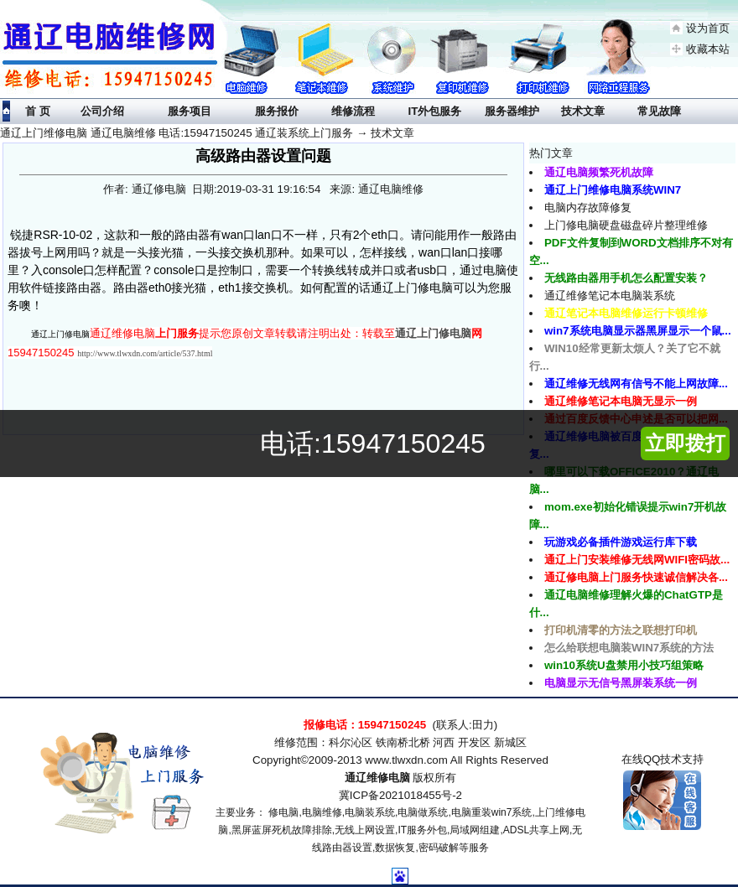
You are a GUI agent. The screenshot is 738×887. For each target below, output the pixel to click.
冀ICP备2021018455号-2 (400, 795)
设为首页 (708, 28)
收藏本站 (708, 49)
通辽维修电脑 (377, 777)
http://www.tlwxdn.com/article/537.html (144, 353)
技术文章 (392, 133)
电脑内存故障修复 (587, 207)
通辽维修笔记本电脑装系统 (609, 295)
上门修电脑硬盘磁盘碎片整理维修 (626, 225)
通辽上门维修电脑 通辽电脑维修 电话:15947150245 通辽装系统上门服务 (176, 133)
